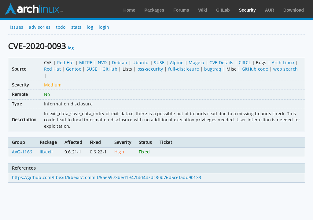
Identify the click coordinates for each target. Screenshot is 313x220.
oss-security (150, 69)
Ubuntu (140, 62)
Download (293, 10)
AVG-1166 (22, 152)
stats (76, 27)
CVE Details (221, 62)
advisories (39, 27)
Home (129, 10)
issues (16, 27)
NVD (102, 62)
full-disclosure (183, 69)
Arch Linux (34, 9)
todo (60, 27)
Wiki (202, 10)
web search (285, 69)
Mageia (196, 62)
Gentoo (73, 69)
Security (247, 10)
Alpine (177, 62)
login (104, 27)
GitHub (109, 69)
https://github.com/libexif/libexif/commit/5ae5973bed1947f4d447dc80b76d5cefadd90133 (106, 177)
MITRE (86, 62)
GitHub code (255, 69)
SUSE (159, 62)
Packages (154, 10)
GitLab (223, 10)
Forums (181, 10)
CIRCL (245, 62)
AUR (269, 10)
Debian (119, 62)
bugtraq (212, 69)
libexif (46, 152)
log (90, 27)
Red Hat (65, 62)
